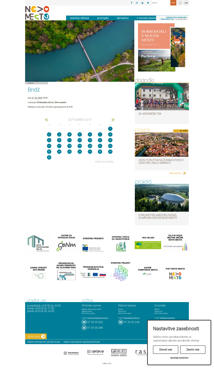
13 (90, 140)
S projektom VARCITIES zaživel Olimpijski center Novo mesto (158, 216)
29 (110, 151)
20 (90, 146)
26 (79, 151)
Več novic (175, 173)
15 (110, 140)
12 (79, 140)
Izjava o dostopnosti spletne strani (43, 341)
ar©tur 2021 (107, 363)
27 (90, 151)
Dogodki (31, 83)
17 (59, 146)
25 (69, 151)
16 (49, 146)
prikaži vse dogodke (104, 161)
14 (100, 140)
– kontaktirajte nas (174, 18)
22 (110, 146)
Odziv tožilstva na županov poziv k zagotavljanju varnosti (161, 161)
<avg (46, 120)
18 (69, 146)
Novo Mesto (43, 13)
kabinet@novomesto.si (132, 318)
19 (79, 146)
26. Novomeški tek (150, 113)
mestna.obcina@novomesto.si (97, 318)
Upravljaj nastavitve (179, 358)
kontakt (180, 2)
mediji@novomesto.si (167, 318)
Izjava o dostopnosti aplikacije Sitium (81, 341)
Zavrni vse (192, 349)
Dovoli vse (165, 349)
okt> (113, 120)
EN (186, 3)
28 (100, 151)
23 (49, 151)
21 (100, 146)
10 (59, 140)
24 (59, 151)
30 (49, 157)
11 (69, 140)
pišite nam (36, 336)
